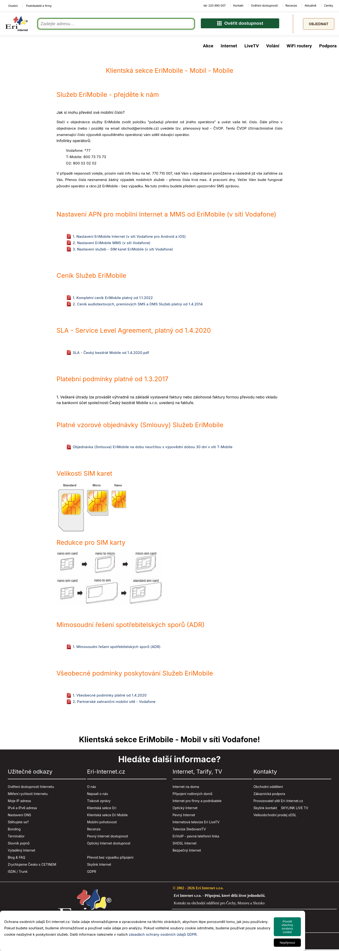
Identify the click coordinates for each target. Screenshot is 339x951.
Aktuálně (310, 5)
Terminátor (16, 838)
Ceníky (328, 5)
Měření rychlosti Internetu (28, 795)
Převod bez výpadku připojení (110, 859)
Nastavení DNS (19, 816)
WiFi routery (299, 47)
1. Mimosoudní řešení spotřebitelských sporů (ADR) (117, 648)
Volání (272, 47)
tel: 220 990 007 (215, 5)
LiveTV (251, 47)
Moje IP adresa (19, 802)
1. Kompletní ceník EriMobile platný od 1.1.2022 (113, 299)
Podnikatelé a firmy (39, 6)
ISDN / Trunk (18, 873)
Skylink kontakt (265, 809)
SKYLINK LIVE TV (294, 809)
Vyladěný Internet (21, 852)
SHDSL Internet (184, 845)
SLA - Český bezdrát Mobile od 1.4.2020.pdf (111, 354)
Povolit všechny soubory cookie (287, 927)
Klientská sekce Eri (101, 809)
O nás (91, 788)
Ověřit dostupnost (240, 25)
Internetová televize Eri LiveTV (196, 823)
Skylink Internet (99, 866)
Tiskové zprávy (99, 802)
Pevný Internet (184, 816)
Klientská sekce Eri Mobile (107, 816)
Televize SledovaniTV (189, 830)
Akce (208, 47)
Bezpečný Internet (187, 852)
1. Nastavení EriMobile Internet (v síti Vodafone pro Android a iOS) (129, 238)
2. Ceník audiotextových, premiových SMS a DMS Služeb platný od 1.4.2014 (138, 305)
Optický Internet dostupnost (108, 845)
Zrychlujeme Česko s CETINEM (32, 866)
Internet (229, 47)
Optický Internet (185, 809)
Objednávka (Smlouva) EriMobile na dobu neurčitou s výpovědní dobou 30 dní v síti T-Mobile (153, 448)
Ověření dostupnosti (264, 5)
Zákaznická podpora (269, 795)
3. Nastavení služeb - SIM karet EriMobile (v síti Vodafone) (123, 250)
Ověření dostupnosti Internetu (31, 788)
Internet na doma (186, 788)
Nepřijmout (287, 942)
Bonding (14, 830)
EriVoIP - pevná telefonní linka (196, 838)
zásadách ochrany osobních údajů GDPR (163, 934)
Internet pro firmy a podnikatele (197, 802)
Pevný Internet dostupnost (107, 838)
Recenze (291, 5)
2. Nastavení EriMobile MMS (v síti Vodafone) (111, 244)
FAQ (22, 859)
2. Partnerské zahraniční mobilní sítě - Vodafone (114, 703)
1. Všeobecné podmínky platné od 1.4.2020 (110, 696)
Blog (11, 859)
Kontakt (238, 5)
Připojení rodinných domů (192, 795)
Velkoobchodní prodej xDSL (274, 816)
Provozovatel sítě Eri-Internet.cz (278, 802)
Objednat (318, 24)
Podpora (328, 47)
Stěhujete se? (18, 823)
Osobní (13, 6)
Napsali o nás (97, 795)
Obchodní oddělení (268, 788)
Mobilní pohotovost (102, 823)
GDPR (91, 873)
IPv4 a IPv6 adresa (22, 809)
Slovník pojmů (19, 845)
